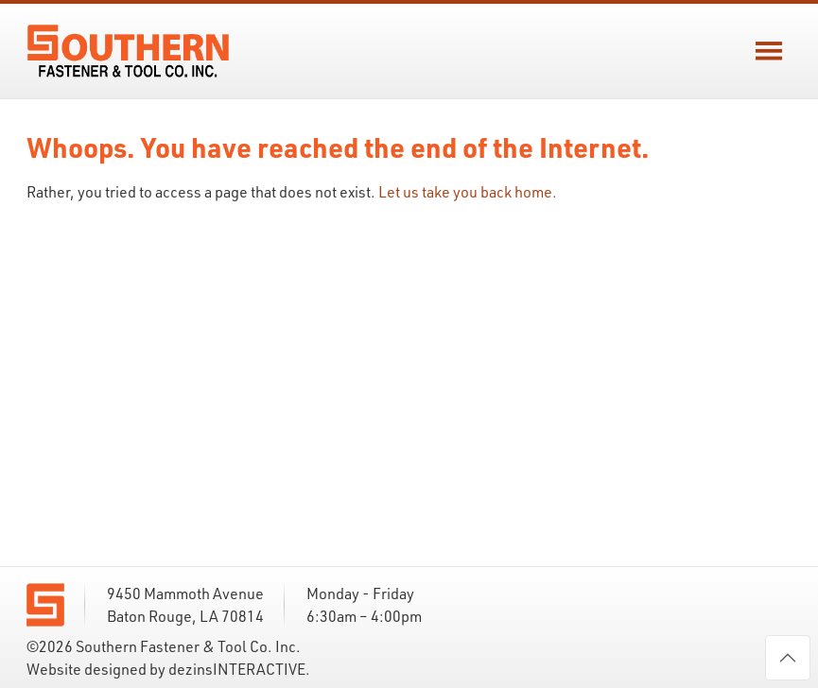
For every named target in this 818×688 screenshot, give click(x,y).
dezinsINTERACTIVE (236, 669)
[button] (769, 51)
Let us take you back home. (467, 191)
